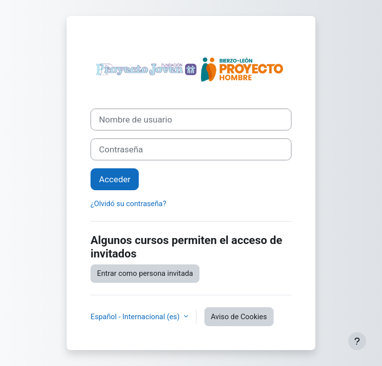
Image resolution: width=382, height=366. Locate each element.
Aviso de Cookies (239, 316)
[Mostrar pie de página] (357, 341)
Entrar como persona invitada (145, 273)
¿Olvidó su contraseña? (128, 203)
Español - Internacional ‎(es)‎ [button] (136, 316)
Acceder (114, 179)
